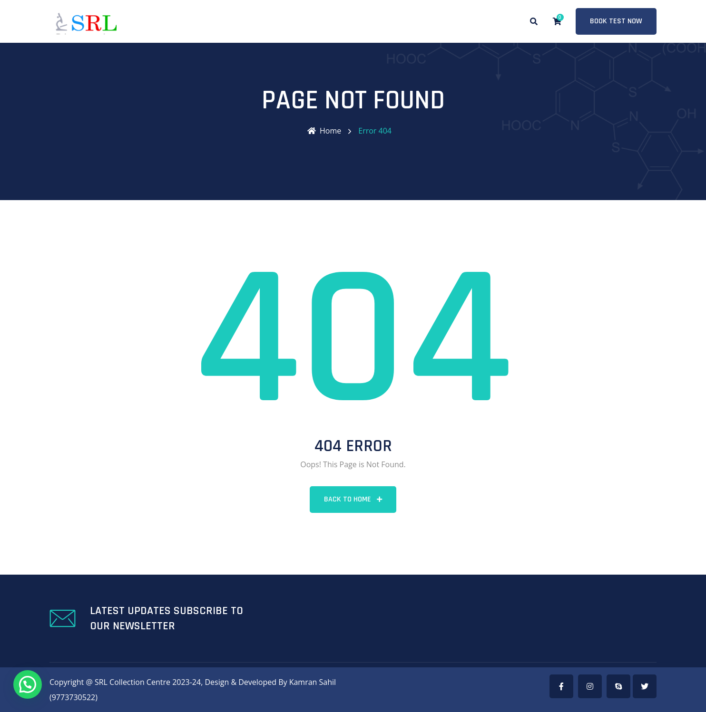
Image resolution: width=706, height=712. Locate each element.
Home (324, 130)
